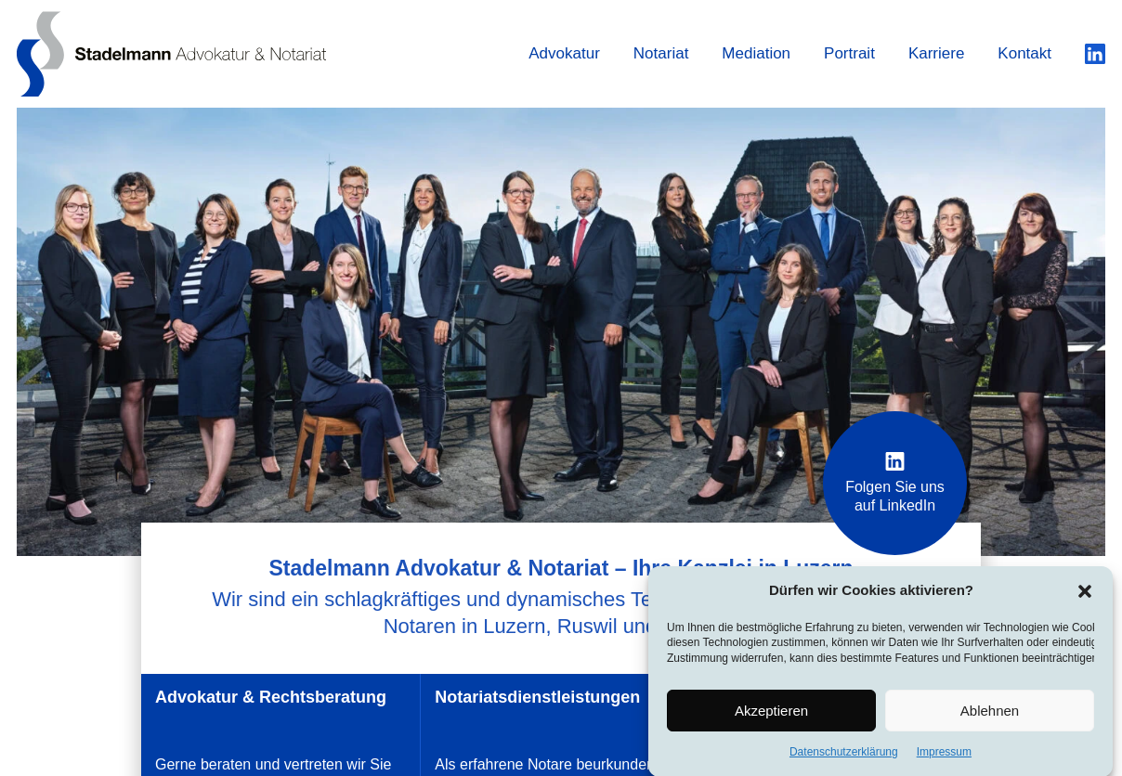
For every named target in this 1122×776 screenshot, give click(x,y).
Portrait (849, 53)
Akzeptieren (771, 713)
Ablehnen (989, 713)
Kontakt (1024, 53)
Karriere (936, 53)
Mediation (756, 53)
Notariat (661, 53)
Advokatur (564, 53)
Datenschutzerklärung (843, 755)
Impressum (944, 755)
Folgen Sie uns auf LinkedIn (895, 482)
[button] (1085, 594)
